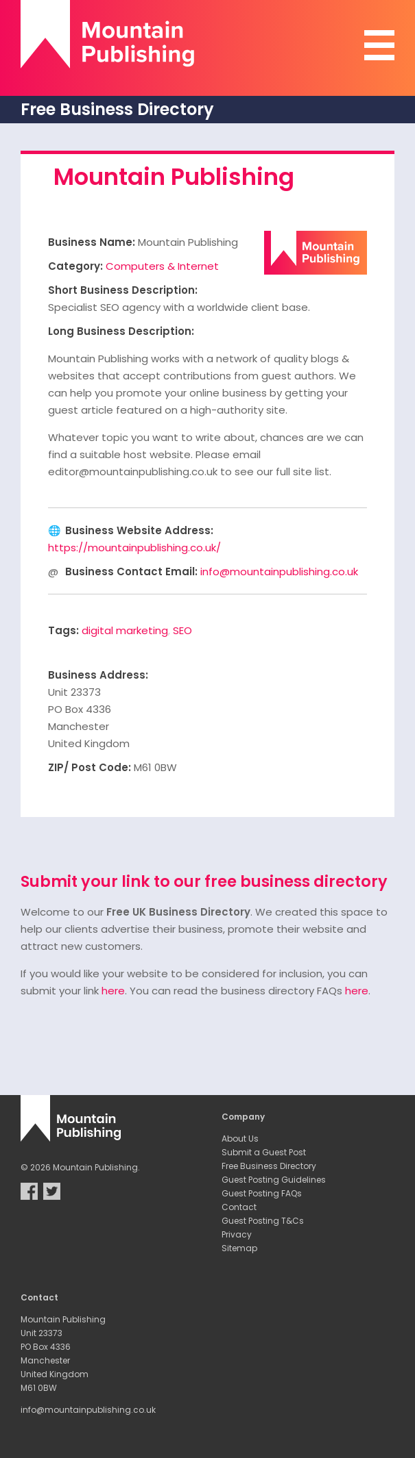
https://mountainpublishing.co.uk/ (134, 547)
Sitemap (239, 1248)
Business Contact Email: (131, 571)
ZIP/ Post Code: (89, 767)
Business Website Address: (139, 530)
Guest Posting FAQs (262, 1193)
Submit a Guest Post (264, 1152)
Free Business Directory (269, 1166)
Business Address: (98, 675)
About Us (240, 1138)
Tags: (63, 630)
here (113, 990)
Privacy (237, 1234)
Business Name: (91, 242)
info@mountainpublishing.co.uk (279, 571)
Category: (75, 266)
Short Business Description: (123, 290)
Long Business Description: (121, 331)
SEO (182, 630)
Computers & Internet (162, 266)
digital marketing (125, 630)
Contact (239, 1207)
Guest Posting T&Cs (263, 1221)
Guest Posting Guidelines (274, 1179)
